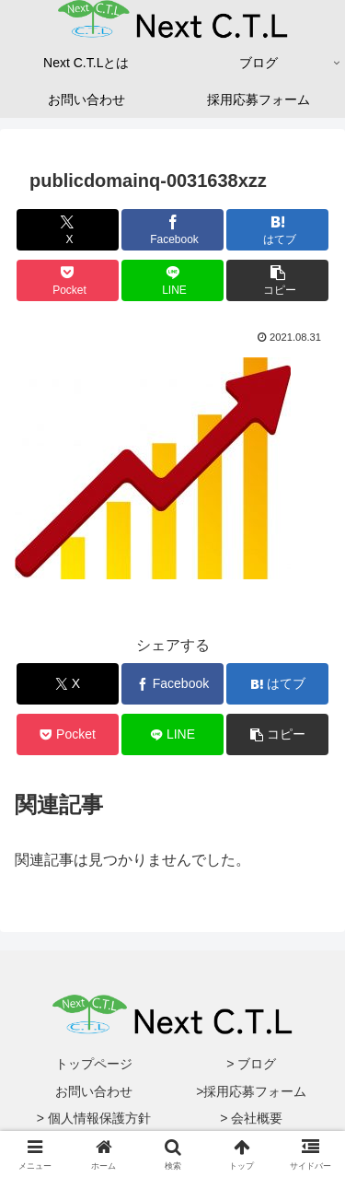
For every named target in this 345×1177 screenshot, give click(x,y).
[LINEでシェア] (172, 280)
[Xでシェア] (68, 230)
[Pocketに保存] (68, 280)
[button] (277, 280)
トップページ (93, 1063)
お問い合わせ (93, 1091)
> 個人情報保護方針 (94, 1118)
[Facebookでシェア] (172, 230)
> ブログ (251, 1063)
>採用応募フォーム (251, 1091)
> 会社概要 (251, 1118)
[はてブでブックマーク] (277, 230)
